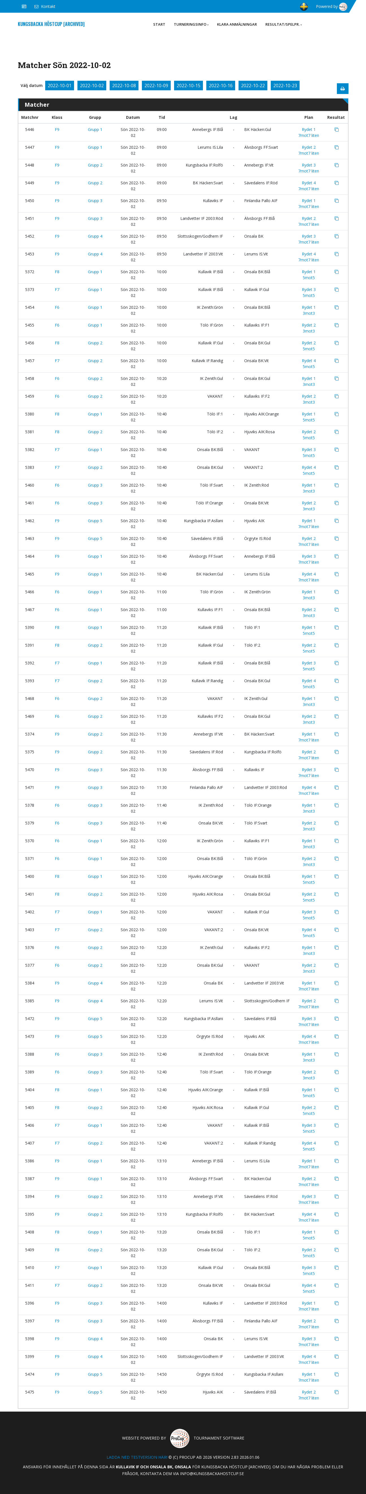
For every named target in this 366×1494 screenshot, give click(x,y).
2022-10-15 (188, 85)
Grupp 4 (95, 236)
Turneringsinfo (191, 24)
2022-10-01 (60, 85)
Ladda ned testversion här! (137, 1457)
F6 (57, 307)
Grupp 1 (95, 129)
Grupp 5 (95, 520)
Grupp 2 (95, 165)
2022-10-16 (221, 85)
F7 (57, 289)
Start (159, 24)
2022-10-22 (253, 85)
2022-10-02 (92, 85)
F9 (57, 129)
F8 (57, 271)
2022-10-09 (156, 85)
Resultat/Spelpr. (283, 24)
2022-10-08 (124, 85)
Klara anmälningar (237, 24)
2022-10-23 (285, 85)
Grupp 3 (95, 200)
